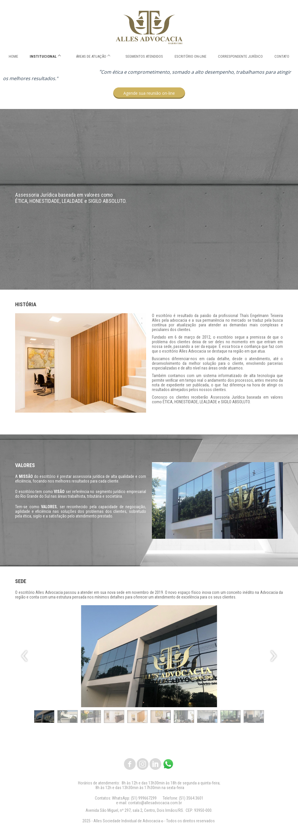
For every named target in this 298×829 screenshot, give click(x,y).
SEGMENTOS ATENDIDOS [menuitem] (144, 56)
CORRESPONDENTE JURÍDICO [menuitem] (240, 56)
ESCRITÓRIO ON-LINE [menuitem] (190, 56)
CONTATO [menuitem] (281, 56)
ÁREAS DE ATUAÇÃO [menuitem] (91, 56)
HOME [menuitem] (13, 56)
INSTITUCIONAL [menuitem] (43, 56)
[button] (149, 93)
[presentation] (24, 656)
